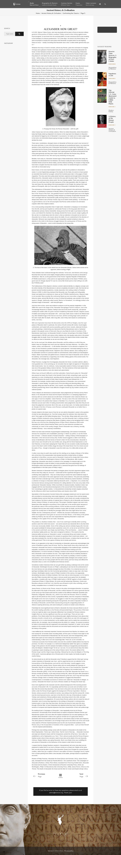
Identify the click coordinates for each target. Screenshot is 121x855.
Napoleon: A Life (112, 75)
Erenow (50, 851)
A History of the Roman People (112, 119)
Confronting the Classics (71, 13)
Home (38, 13)
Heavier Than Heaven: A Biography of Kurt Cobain (112, 56)
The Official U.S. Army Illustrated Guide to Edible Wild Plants (112, 97)
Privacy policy (68, 851)
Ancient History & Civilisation (51, 13)
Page (43, 775)
